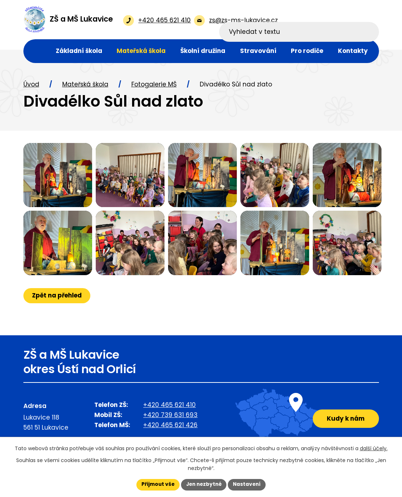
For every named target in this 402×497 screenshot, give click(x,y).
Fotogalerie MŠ (154, 85)
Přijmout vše (156, 484)
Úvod (31, 85)
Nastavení (248, 484)
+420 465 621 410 (169, 416)
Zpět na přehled (57, 311)
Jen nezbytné (204, 484)
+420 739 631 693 (170, 426)
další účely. (374, 448)
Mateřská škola (85, 85)
